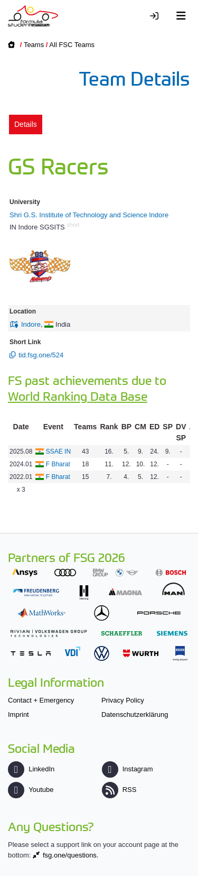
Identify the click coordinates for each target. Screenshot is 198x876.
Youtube (30, 790)
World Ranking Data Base (77, 395)
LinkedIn (31, 769)
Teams (34, 45)
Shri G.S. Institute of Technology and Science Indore (89, 215)
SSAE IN (58, 451)
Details (25, 124)
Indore (31, 324)
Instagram (127, 769)
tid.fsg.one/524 (40, 355)
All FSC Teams (72, 45)
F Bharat (58, 464)
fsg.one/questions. (71, 855)
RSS (119, 790)
